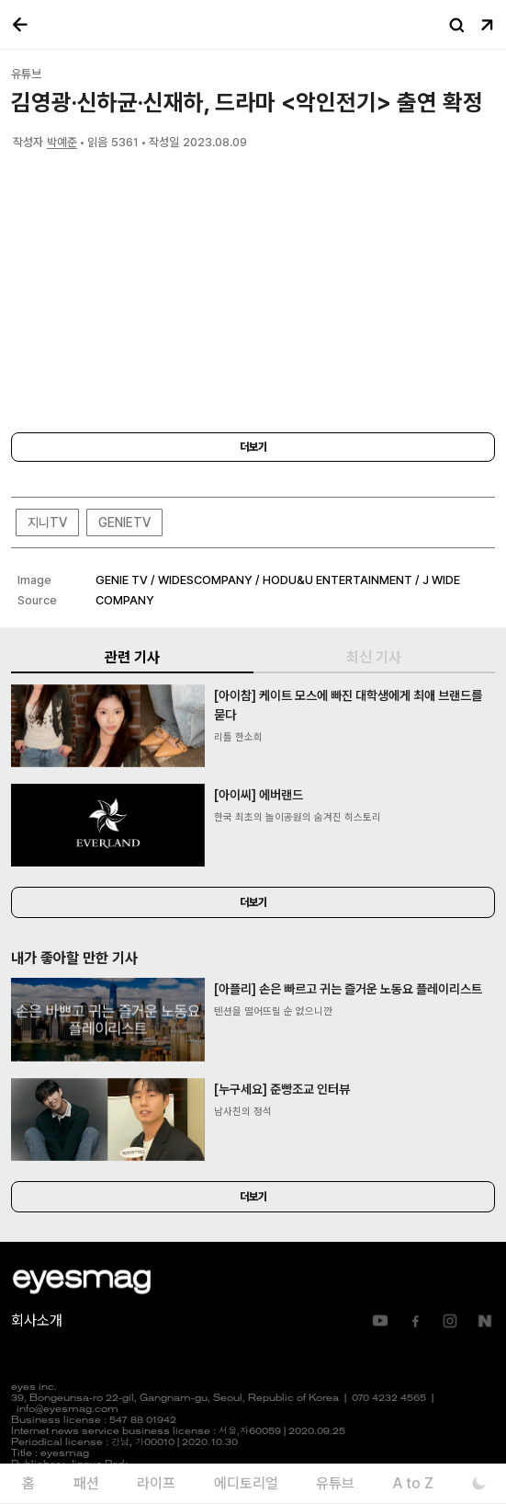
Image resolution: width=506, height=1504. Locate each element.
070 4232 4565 (389, 1399)
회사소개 (36, 1320)
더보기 (253, 447)
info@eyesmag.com (67, 1410)
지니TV (47, 522)
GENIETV (124, 522)
